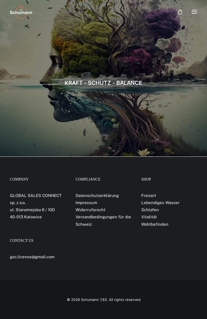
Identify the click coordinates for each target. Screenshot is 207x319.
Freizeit (148, 195)
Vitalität (149, 216)
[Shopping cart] (178, 11)
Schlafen (150, 209)
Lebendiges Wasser (160, 202)
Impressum (86, 202)
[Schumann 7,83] (21, 12)
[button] (194, 12)
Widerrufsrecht (90, 209)
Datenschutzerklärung (97, 195)
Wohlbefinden (154, 224)
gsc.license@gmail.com (32, 256)
